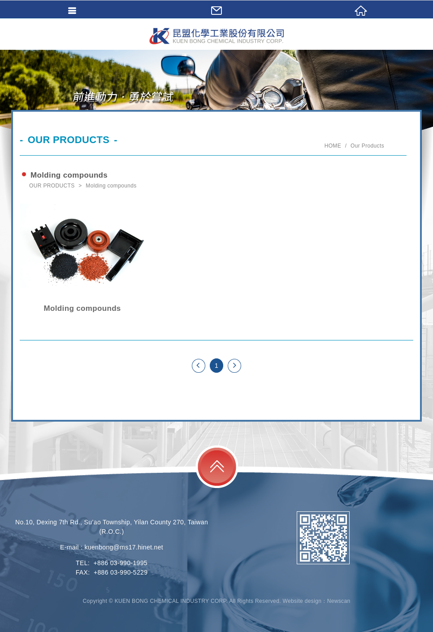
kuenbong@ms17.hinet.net (123, 547)
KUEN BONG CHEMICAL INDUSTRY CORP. (216, 35)
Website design (302, 601)
